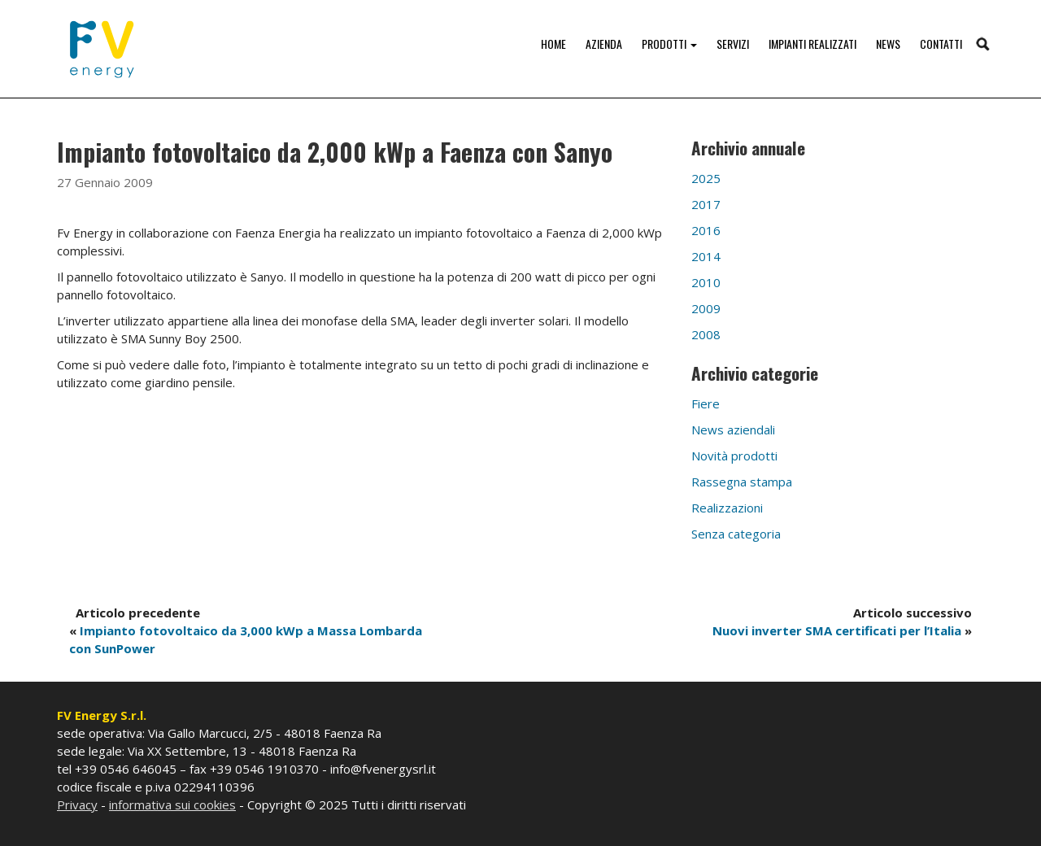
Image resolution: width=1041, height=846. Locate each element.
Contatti (941, 43)
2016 (706, 230)
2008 (706, 334)
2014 (706, 256)
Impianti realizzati (812, 43)
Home (553, 43)
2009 (706, 308)
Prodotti (669, 43)
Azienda (604, 43)
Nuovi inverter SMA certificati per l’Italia (836, 630)
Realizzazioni (727, 507)
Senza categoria (736, 533)
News (888, 43)
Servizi (733, 43)
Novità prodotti (734, 455)
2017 (706, 204)
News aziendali (733, 429)
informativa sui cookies (172, 804)
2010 (706, 282)
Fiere (705, 403)
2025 (706, 178)
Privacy (77, 804)
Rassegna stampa (741, 481)
